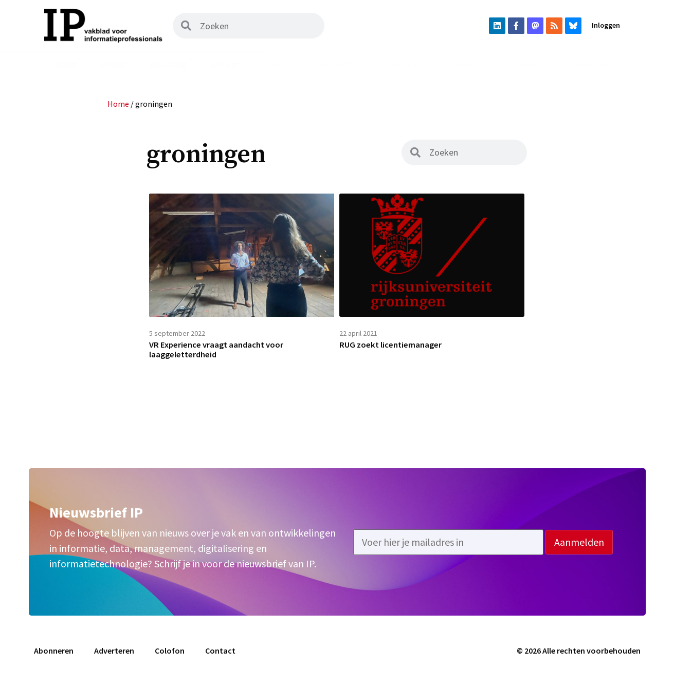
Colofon (170, 656)
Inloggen (606, 25)
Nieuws (113, 65)
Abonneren (527, 65)
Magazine (169, 65)
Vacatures (409, 65)
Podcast (280, 65)
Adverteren (595, 65)
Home (66, 65)
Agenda (467, 65)
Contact (220, 656)
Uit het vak (343, 65)
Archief (225, 65)
